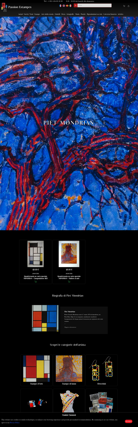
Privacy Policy (14, 423)
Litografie (70, 14)
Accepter (129, 421)
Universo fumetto (110, 14)
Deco (63, 14)
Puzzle (83, 14)
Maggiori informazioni (70, 327)
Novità (26, 14)
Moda (77, 14)
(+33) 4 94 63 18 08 (55, 1)
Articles (120, 14)
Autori (20, 14)
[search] (94, 5)
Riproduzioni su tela (94, 14)
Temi (31, 14)
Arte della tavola (47, 14)
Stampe (37, 14)
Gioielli (57, 14)
